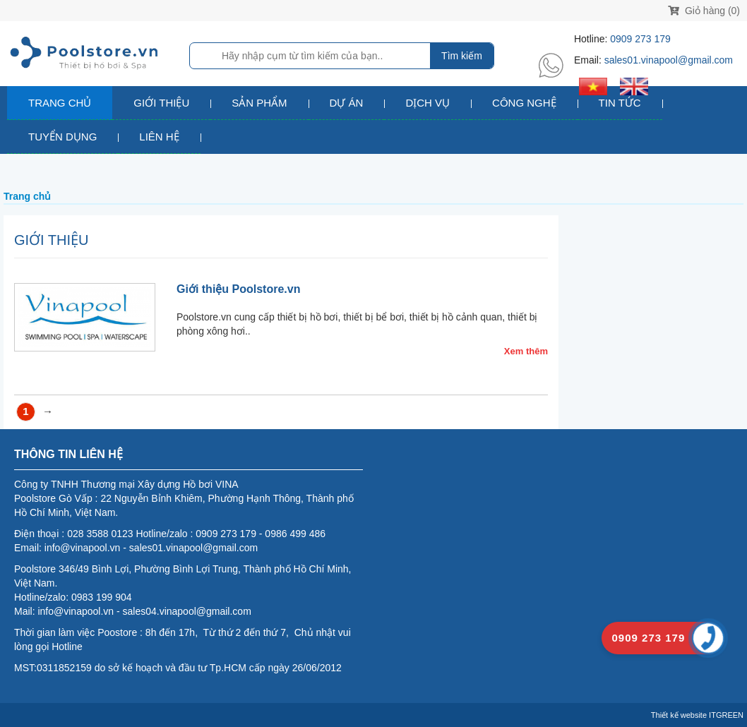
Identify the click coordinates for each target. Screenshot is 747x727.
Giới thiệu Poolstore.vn (238, 289)
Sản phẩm (259, 103)
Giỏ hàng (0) (704, 10)
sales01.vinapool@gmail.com (668, 60)
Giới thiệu (161, 103)
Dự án (347, 103)
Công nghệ (524, 103)
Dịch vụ (427, 103)
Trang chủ (59, 103)
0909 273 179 (640, 38)
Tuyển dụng (62, 137)
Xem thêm (526, 351)
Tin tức (620, 103)
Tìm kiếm (461, 55)
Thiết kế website (679, 715)
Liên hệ (159, 137)
